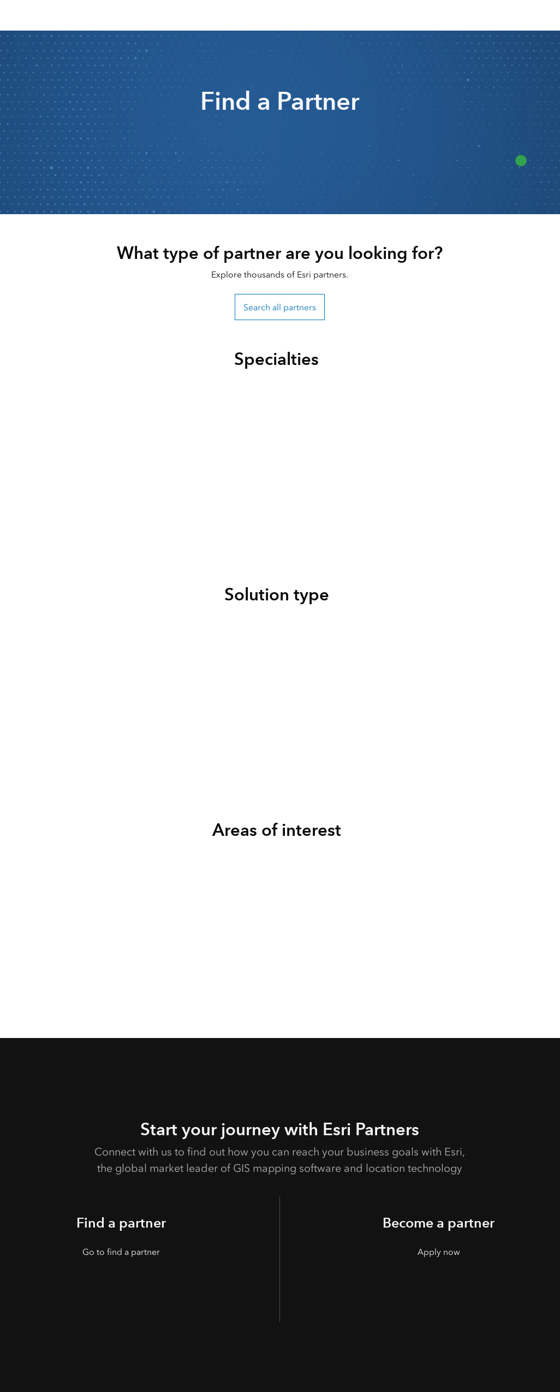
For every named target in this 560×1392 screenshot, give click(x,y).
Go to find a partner (121, 1252)
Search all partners (279, 307)
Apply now (439, 1252)
